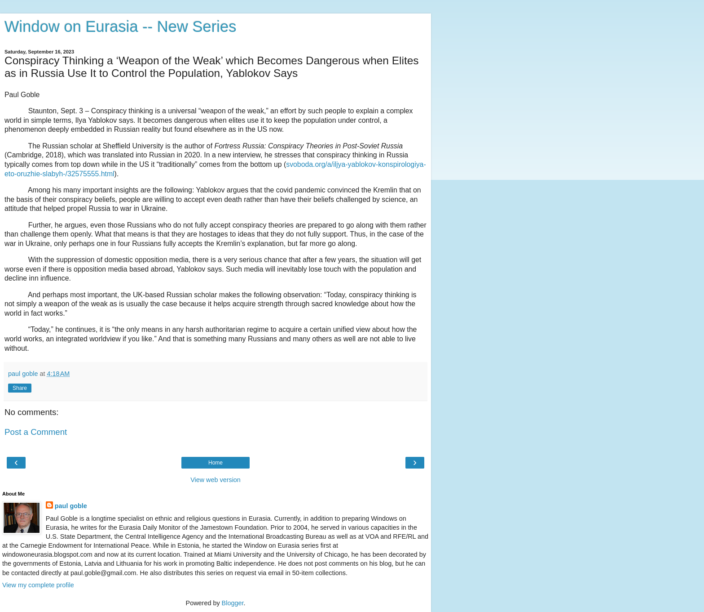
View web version (215, 479)
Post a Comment (35, 432)
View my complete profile (38, 585)
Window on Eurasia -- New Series (120, 26)
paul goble (71, 505)
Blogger (233, 603)
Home (215, 463)
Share (20, 388)
